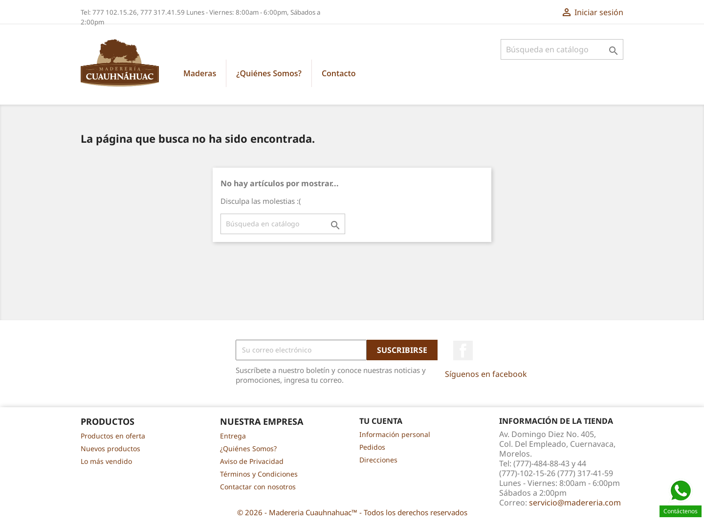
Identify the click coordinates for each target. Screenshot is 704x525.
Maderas (199, 73)
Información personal (394, 434)
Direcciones (378, 459)
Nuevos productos (110, 448)
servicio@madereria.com (575, 502)
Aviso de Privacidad (252, 461)
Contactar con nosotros (258, 486)
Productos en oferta (113, 435)
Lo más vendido (106, 461)
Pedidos (372, 447)
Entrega (233, 435)
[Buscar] (562, 49)
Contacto (339, 73)
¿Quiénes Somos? (269, 73)
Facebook (463, 350)
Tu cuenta (380, 421)
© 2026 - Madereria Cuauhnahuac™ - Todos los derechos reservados (352, 512)
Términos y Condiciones (259, 474)
